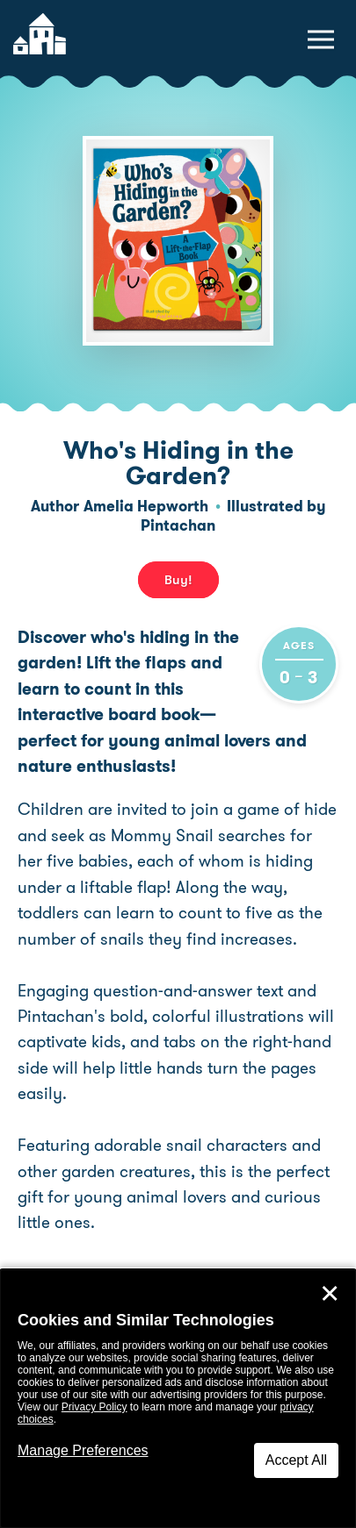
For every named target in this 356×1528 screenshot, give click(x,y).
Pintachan (178, 525)
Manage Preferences (83, 1450)
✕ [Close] (329, 1294)
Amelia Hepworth (146, 506)
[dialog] (178, 1398)
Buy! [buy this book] (178, 579)
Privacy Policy (94, 1407)
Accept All (296, 1460)
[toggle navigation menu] (321, 39)
